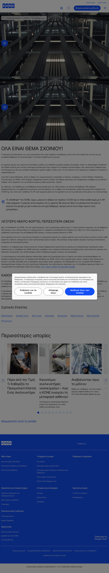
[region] (54, 286)
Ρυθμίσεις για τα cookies (28, 291)
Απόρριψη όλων (53, 291)
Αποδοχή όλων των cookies (79, 291)
